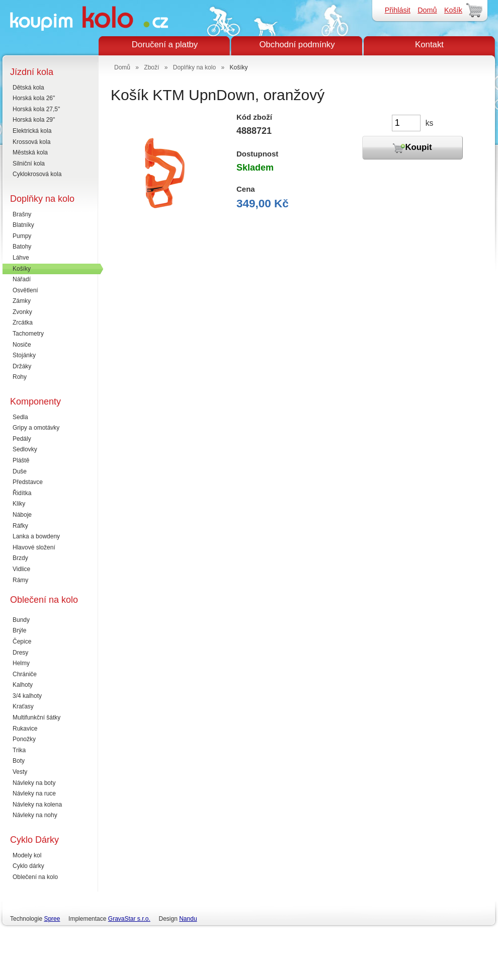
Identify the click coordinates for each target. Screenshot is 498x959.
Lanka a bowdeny (36, 536)
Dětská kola (28, 87)
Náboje (22, 514)
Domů (427, 10)
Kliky (19, 503)
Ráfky (20, 525)
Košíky (22, 268)
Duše (20, 471)
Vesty (20, 771)
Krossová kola (31, 141)
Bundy (21, 619)
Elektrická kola (32, 130)
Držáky (22, 366)
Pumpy (22, 235)
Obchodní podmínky (297, 44)
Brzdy (20, 558)
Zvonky (22, 311)
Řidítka (22, 493)
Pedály (22, 438)
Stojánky (24, 355)
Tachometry (28, 333)
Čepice (22, 641)
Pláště (21, 460)
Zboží (151, 67)
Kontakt (429, 44)
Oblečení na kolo (35, 877)
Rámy (20, 580)
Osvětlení (25, 290)
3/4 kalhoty (27, 695)
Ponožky (24, 739)
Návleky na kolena (37, 804)
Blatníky (23, 224)
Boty (19, 760)
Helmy (21, 663)
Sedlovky (25, 449)
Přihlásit (397, 10)
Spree (52, 918)
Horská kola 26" (34, 98)
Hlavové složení (34, 547)
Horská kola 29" (34, 119)
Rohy (20, 376)
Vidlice (21, 569)
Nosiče (22, 344)
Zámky (22, 300)
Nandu (188, 918)
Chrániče (25, 674)
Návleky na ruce (34, 793)
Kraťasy (23, 706)
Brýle (19, 630)
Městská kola (30, 152)
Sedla (20, 417)
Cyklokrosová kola (37, 174)
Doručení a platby (165, 44)
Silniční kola (29, 163)
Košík (453, 10)
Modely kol (27, 855)
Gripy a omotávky (36, 427)
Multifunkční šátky (36, 717)
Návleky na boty (34, 782)
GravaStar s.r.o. (129, 918)
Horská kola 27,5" (36, 109)
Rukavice (25, 728)
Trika (19, 750)
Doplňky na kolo (194, 67)
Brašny (22, 214)
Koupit (412, 148)
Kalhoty (23, 684)
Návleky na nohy (35, 815)
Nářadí (22, 279)
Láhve (21, 257)
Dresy (20, 652)
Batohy (22, 246)
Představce (28, 482)
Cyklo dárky (28, 865)
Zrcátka (23, 322)
